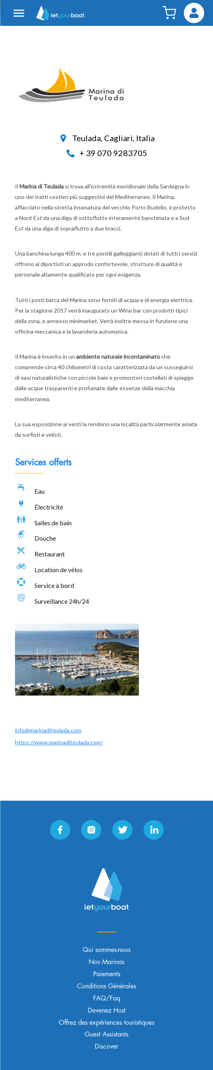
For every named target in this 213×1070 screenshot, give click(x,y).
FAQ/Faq (106, 998)
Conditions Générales (106, 986)
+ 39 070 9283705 (106, 153)
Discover (106, 1046)
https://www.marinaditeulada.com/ (59, 742)
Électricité (48, 507)
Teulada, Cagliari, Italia (106, 138)
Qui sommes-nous (106, 950)
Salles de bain (53, 523)
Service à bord (54, 585)
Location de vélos (58, 569)
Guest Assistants (106, 1034)
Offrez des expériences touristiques (106, 1022)
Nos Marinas (106, 962)
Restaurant (49, 554)
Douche (45, 538)
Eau (39, 491)
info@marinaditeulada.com (48, 730)
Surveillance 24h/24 (61, 601)
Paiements (106, 974)
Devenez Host (107, 1010)
